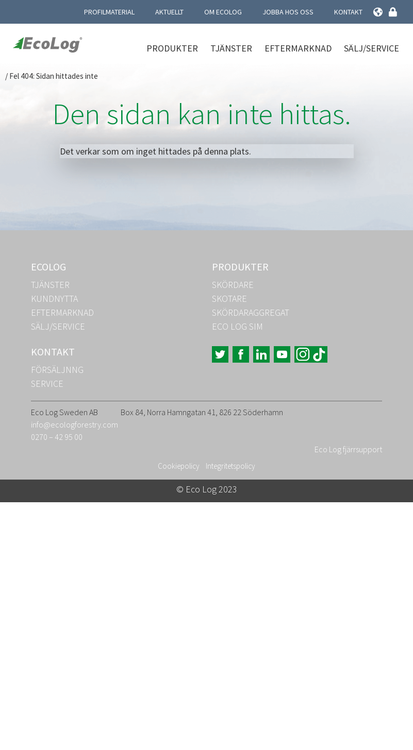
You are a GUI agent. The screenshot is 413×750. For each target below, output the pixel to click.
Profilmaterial (109, 11)
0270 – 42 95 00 (56, 437)
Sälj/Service (371, 48)
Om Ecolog (223, 11)
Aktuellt (169, 11)
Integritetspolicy (230, 466)
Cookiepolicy (179, 466)
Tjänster (231, 48)
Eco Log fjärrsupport (348, 449)
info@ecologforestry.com (74, 424)
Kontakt (348, 11)
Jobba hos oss (287, 11)
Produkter (172, 48)
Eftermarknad (298, 48)
